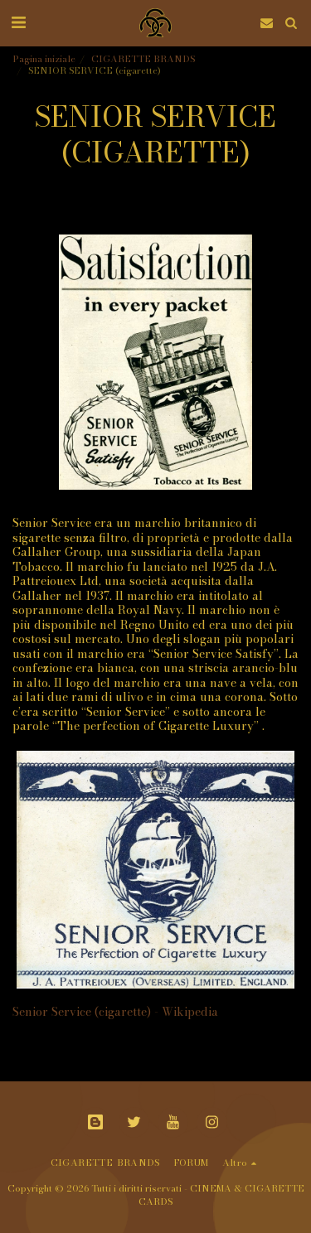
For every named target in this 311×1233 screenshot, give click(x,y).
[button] (18, 22)
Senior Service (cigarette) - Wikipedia (115, 1012)
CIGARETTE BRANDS (143, 58)
